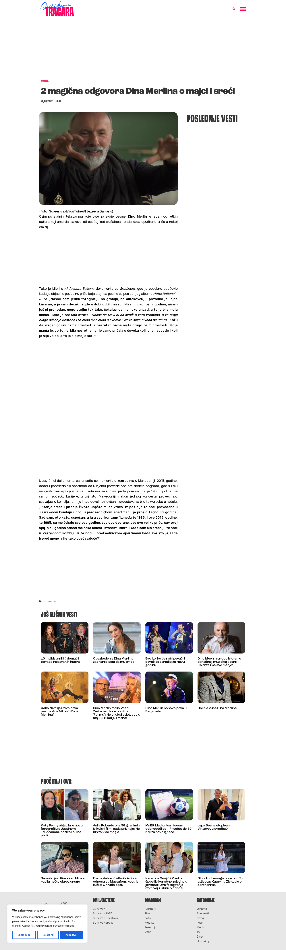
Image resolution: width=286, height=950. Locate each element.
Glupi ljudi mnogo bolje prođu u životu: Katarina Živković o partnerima (220, 882)
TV (198, 932)
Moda (200, 927)
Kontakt (150, 909)
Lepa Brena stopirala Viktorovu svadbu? (214, 827)
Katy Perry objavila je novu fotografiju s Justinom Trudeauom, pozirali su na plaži (62, 830)
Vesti (148, 932)
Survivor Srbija (103, 923)
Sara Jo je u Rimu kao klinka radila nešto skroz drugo (62, 880)
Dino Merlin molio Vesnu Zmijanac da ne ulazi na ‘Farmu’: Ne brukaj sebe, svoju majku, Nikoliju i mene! (116, 713)
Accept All (71, 934)
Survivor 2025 (102, 913)
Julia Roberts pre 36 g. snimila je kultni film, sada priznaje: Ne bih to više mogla (116, 829)
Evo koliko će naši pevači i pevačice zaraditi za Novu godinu (165, 662)
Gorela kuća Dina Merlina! (217, 708)
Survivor (99, 909)
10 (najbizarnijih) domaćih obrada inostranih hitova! (60, 660)
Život (200, 937)
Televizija (150, 927)
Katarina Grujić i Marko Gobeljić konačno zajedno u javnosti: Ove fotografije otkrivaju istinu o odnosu (166, 883)
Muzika (149, 923)
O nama (202, 909)
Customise (24, 934)
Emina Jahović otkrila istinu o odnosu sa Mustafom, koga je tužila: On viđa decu (115, 882)
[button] (234, 9)
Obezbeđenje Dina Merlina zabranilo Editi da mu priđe (113, 660)
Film (147, 913)
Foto (148, 918)
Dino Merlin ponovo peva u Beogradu (166, 710)
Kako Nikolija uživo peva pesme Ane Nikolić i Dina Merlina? (59, 712)
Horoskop (203, 941)
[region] (47, 923)
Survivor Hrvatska (105, 918)
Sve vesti (203, 913)
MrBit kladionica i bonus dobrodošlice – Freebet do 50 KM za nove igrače (168, 829)
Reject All (48, 934)
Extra (200, 918)
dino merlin (49, 601)
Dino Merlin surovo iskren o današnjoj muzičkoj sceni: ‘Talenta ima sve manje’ (219, 662)
